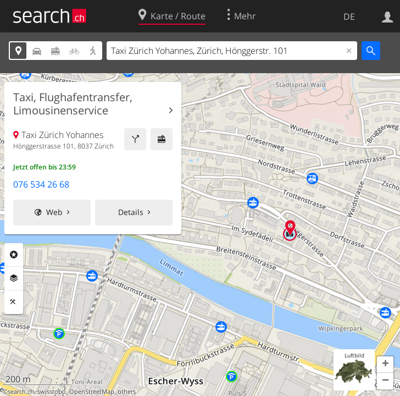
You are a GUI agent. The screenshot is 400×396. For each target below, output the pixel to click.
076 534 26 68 (41, 184)
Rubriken (13, 254)
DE (349, 16)
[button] (385, 364)
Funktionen (13, 302)
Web (54, 212)
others (127, 391)
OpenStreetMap (91, 391)
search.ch (21, 391)
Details (130, 212)
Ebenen (13, 278)
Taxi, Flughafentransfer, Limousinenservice (72, 104)
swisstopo (51, 391)
